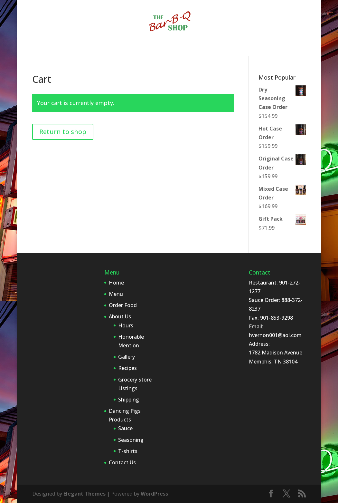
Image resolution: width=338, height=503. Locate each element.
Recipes (127, 368)
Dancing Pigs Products (193, 47)
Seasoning (131, 439)
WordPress (154, 493)
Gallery (126, 356)
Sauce (125, 428)
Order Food (101, 47)
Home (48, 47)
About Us (136, 47)
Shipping (128, 399)
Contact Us (252, 47)
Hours (125, 325)
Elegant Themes (84, 493)
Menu (71, 47)
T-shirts (127, 451)
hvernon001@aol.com (275, 335)
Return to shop (62, 131)
